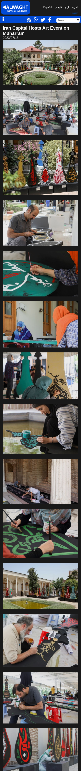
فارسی (58, 7)
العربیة (75, 7)
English (74, 13)
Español (47, 7)
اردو (67, 7)
